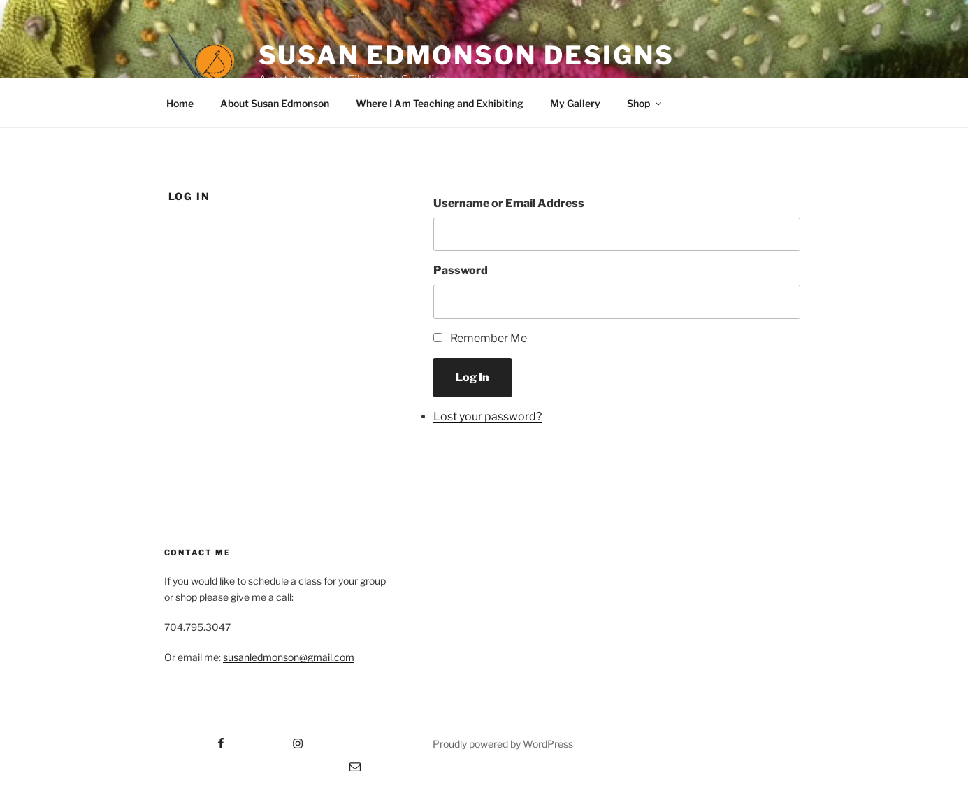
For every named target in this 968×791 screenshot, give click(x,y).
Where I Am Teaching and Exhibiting (439, 103)
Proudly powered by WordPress (503, 744)
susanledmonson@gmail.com (288, 657)
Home (180, 103)
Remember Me (488, 338)
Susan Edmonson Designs (466, 55)
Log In (472, 377)
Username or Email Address (508, 203)
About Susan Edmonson (274, 103)
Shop (645, 103)
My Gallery (575, 103)
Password (460, 270)
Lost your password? (487, 416)
